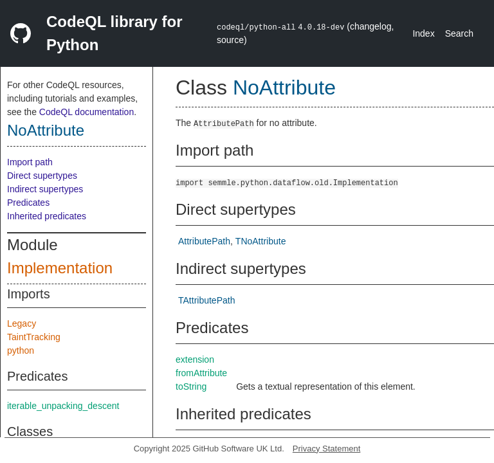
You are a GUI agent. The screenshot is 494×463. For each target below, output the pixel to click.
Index (423, 33)
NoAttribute (45, 130)
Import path (30, 162)
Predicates (28, 202)
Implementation (60, 268)
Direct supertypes (42, 175)
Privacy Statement (327, 448)
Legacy (21, 323)
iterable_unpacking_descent (63, 406)
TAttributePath (206, 300)
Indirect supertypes (45, 189)
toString (191, 386)
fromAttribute (201, 373)
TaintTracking (33, 337)
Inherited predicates (46, 216)
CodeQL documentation (86, 112)
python (20, 350)
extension (195, 359)
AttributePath (204, 241)
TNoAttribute (260, 241)
